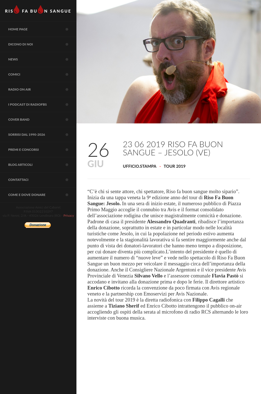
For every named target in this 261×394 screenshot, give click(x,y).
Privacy (69, 215)
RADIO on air (42, 89)
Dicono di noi (42, 44)
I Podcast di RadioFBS (42, 104)
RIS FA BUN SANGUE (38, 9)
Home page (42, 29)
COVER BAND (42, 119)
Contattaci (42, 179)
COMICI (42, 74)
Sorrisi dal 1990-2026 (42, 134)
